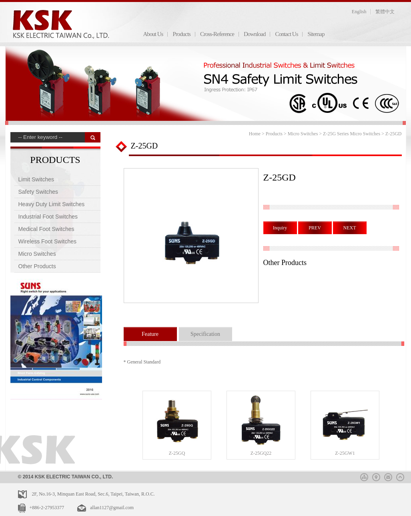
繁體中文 (385, 11)
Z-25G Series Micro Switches (351, 134)
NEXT (349, 228)
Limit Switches (36, 179)
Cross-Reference (217, 34)
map (376, 476)
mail (388, 476)
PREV (315, 228)
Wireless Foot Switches (47, 241)
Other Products (37, 266)
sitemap (364, 476)
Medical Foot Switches (46, 229)
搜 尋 (92, 137)
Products (181, 34)
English (359, 11)
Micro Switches (37, 254)
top (400, 476)
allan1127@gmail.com (112, 507)
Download (255, 34)
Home (255, 134)
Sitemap (315, 34)
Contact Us (286, 34)
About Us (153, 34)
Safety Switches (38, 192)
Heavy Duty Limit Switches (51, 204)
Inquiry (280, 228)
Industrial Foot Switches (48, 216)
